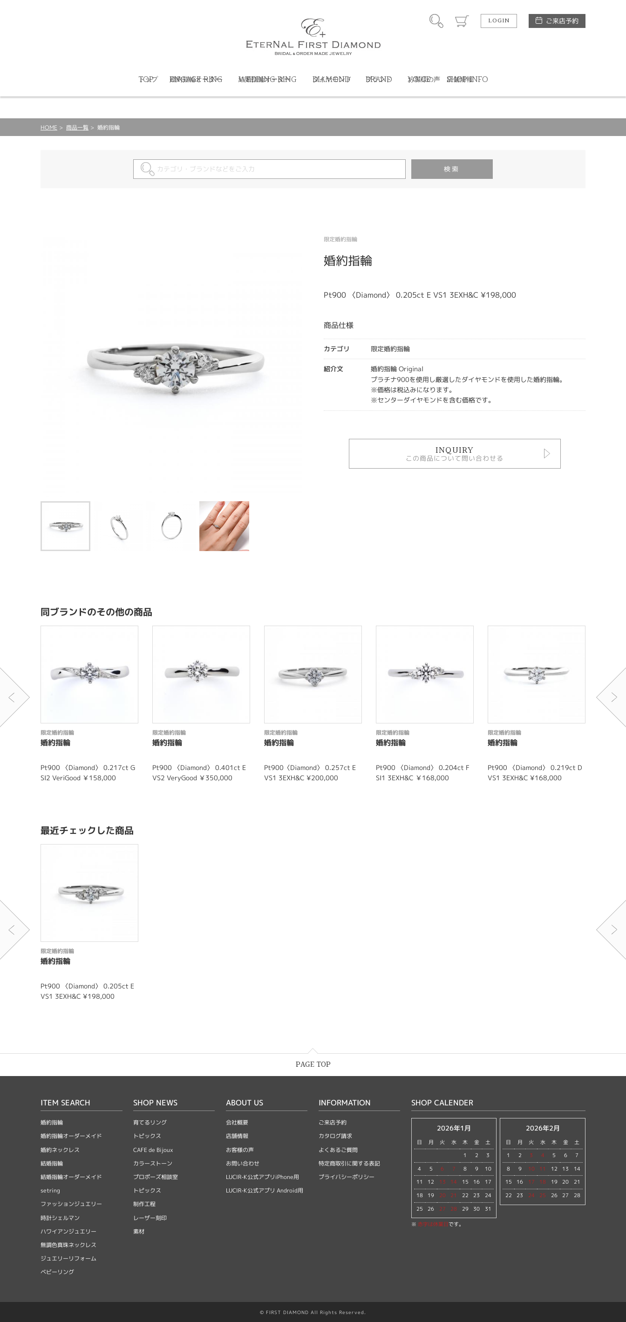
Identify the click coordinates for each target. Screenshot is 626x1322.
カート (462, 21)
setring (50, 1190)
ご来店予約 (562, 20)
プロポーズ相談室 (155, 1177)
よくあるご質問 (338, 1150)
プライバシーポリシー (346, 1177)
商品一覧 (77, 127)
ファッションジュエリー (71, 1204)
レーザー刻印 (150, 1218)
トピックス (147, 1136)
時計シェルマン (60, 1218)
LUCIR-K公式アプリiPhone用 (262, 1177)
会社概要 (237, 1122)
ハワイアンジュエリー (68, 1231)
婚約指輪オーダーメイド (71, 1136)
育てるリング (150, 1122)
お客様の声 (240, 1150)
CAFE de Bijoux (153, 1150)
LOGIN (499, 21)
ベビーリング (57, 1272)
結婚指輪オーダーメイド (71, 1177)
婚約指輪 (52, 1122)
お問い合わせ (242, 1163)
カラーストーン (152, 1163)
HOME (49, 127)
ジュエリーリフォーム (68, 1258)
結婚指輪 (52, 1163)
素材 (138, 1231)
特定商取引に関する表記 (349, 1163)
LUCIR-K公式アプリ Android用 (264, 1190)
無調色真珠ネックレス (68, 1245)
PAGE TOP (313, 1064)
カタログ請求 (335, 1136)
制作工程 (144, 1204)
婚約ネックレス (60, 1150)
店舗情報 (237, 1136)
